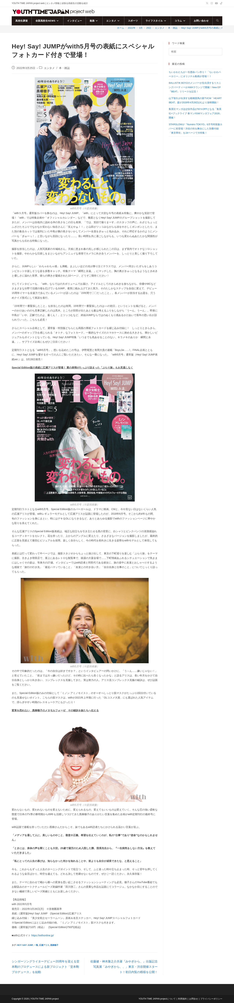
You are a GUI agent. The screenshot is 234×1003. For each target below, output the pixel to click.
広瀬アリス (44, 945)
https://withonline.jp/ (42, 935)
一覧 (36, 945)
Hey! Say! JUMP (25, 945)
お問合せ (193, 999)
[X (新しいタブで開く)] (207, 3)
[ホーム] (120, 28)
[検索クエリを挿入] (195, 51)
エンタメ (49, 68)
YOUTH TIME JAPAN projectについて (157, 999)
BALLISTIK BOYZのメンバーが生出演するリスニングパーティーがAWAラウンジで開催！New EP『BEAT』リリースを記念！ (195, 87)
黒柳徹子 (54, 945)
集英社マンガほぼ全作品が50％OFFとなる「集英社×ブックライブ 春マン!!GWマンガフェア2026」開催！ (195, 113)
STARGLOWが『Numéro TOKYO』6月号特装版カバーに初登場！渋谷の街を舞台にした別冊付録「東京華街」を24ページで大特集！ (195, 128)
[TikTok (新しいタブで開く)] (220, 3)
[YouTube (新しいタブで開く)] (216, 3)
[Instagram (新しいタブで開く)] (212, 3)
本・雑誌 (64, 68)
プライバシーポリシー (211, 999)
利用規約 (182, 999)
